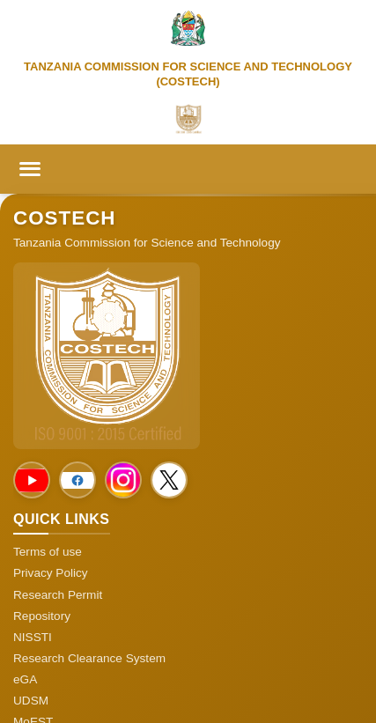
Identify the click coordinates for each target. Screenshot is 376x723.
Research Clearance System (89, 658)
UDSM (30, 700)
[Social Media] (31, 479)
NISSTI (32, 637)
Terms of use (47, 551)
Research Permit (57, 594)
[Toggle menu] (30, 169)
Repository (41, 616)
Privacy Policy (50, 572)
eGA (25, 679)
